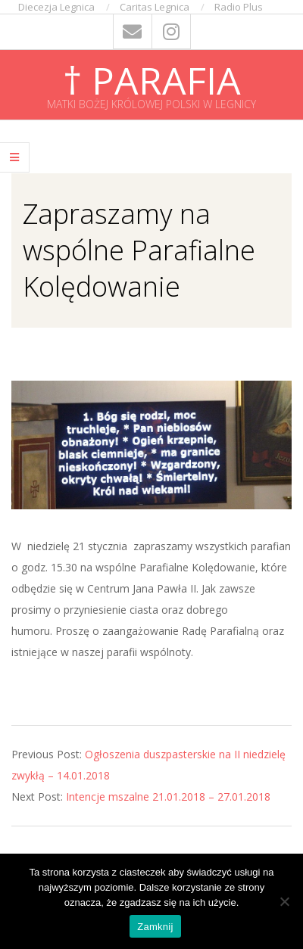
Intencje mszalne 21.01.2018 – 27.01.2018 (168, 796)
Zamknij (155, 926)
